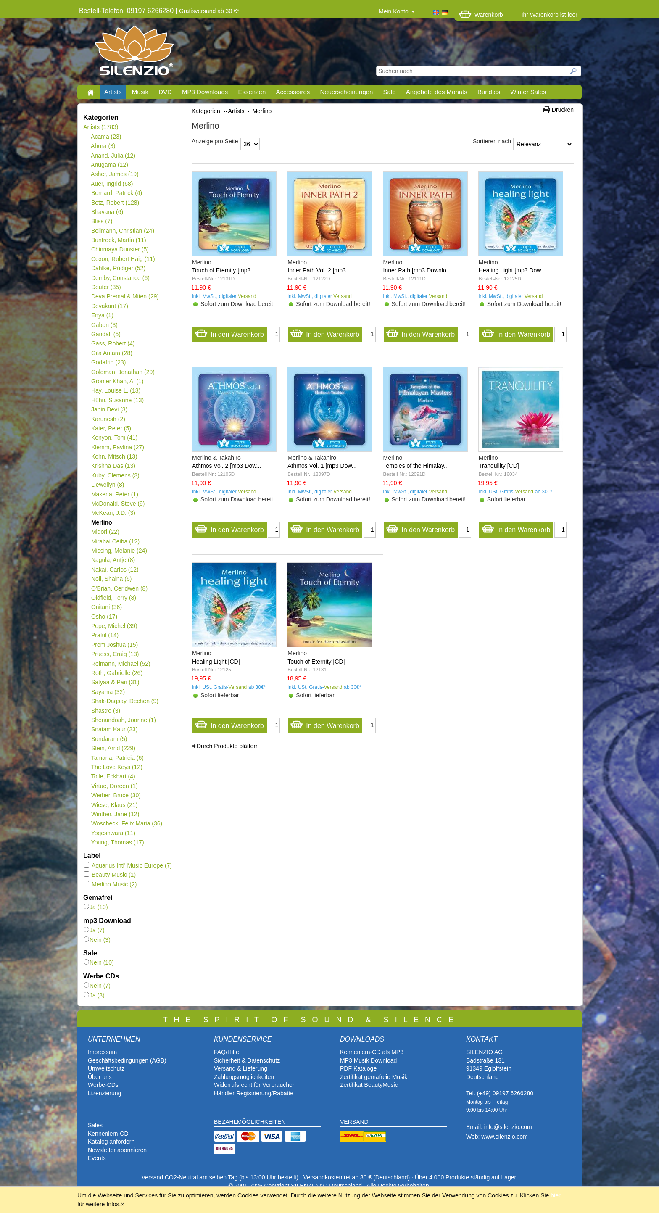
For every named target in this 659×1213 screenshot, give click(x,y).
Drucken (563, 109)
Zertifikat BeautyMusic (369, 1084)
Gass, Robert (112, 343)
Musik (140, 91)
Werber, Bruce (116, 795)
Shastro (105, 710)
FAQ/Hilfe (226, 1052)
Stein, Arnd (113, 748)
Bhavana (107, 211)
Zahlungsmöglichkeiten (244, 1076)
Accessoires (293, 91)
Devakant (109, 306)
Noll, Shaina (111, 578)
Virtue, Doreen (114, 786)
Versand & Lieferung (240, 1068)
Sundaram (109, 739)
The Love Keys (116, 767)
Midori (105, 531)
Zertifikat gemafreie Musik (373, 1076)
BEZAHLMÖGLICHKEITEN (249, 1121)
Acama (106, 136)
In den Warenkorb (229, 332)
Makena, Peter (114, 494)
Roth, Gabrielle (116, 673)
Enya (102, 315)
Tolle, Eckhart (113, 776)
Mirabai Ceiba (115, 541)
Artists (113, 91)
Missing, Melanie (119, 550)
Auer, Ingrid (112, 183)
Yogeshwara (113, 833)
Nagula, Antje (113, 559)
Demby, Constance (120, 277)
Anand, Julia (113, 155)
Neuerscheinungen (346, 91)
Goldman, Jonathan (123, 372)
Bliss (101, 221)
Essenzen (252, 91)
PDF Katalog (356, 1068)
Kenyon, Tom (114, 437)
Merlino (101, 522)
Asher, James (115, 174)
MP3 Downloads (205, 91)
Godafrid (108, 362)
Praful (105, 635)
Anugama (109, 164)
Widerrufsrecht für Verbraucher (254, 1084)
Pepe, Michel (114, 625)
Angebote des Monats (436, 91)
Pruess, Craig (115, 654)
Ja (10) (96, 907)
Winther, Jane (115, 814)
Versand (247, 296)
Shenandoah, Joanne (123, 720)
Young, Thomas (117, 842)
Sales (95, 1125)
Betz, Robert (115, 202)
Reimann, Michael (120, 663)
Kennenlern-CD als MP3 (371, 1052)
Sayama (108, 691)
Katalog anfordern (111, 1141)
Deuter (106, 287)
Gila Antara (111, 353)
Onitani (106, 607)
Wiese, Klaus (114, 805)
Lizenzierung (104, 1093)
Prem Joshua (114, 644)
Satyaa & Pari (115, 682)
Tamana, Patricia (117, 757)
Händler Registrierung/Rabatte (253, 1093)
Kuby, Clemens (115, 475)
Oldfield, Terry (113, 597)
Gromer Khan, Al (117, 381)
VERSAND (354, 1121)
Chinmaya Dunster (120, 249)
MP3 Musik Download (368, 1060)
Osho (104, 616)
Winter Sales (528, 91)
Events (97, 1158)
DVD (165, 91)
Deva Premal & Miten (125, 296)
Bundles (488, 91)
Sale (389, 91)
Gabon (104, 325)
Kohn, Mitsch (114, 456)
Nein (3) (97, 939)
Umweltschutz (106, 1068)
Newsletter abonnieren (117, 1150)
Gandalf (106, 334)
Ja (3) (94, 995)
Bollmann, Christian (122, 230)
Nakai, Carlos (115, 569)
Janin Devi (109, 409)
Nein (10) (99, 962)
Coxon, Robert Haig (123, 259)
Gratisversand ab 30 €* (209, 11)
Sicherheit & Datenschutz (247, 1060)
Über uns (100, 1076)
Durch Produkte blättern (228, 746)
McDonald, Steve (118, 503)
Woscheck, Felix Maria (126, 823)
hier (555, 1195)
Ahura (103, 145)
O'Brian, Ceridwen (119, 588)
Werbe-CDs (103, 1084)
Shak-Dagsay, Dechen (124, 701)
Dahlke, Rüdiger (118, 268)
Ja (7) (94, 930)
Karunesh (108, 419)
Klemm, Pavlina (117, 447)
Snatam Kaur (114, 729)
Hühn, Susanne (117, 400)
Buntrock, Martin (118, 240)
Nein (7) (97, 985)
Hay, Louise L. (115, 390)
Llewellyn (107, 484)
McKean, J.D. (113, 512)
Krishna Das (113, 465)
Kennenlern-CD (108, 1133)
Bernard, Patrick (116, 193)
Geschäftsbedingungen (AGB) (127, 1060)
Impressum (102, 1052)
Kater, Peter (111, 428)
